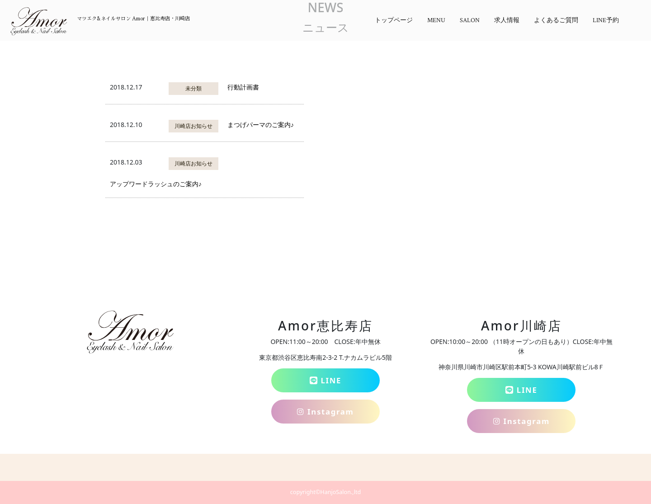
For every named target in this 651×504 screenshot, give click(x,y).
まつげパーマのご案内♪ (260, 124)
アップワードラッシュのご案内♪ (156, 183)
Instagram (325, 411)
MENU (436, 20)
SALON (470, 20)
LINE (325, 380)
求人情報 (506, 20)
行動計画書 (243, 87)
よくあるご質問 (556, 20)
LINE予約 (606, 20)
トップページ (394, 20)
